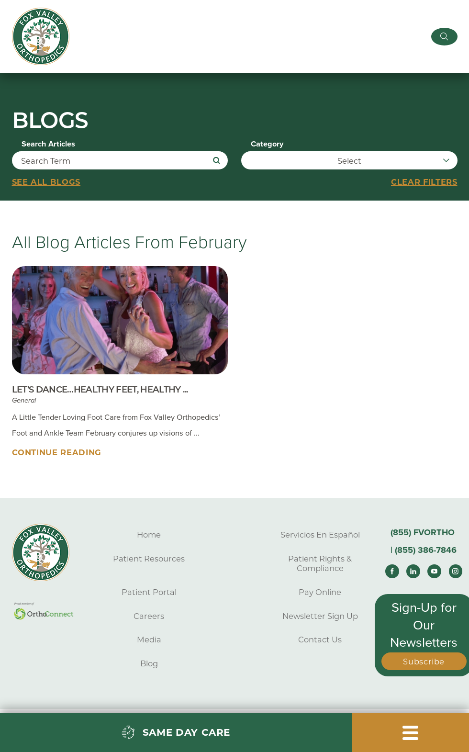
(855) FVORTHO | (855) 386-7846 (424, 541)
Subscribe (424, 661)
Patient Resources (149, 558)
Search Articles (48, 144)
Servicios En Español (320, 534)
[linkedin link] (413, 571)
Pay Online (320, 592)
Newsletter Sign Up (320, 615)
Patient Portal (149, 592)
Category (267, 144)
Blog (149, 663)
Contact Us (320, 639)
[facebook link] (392, 571)
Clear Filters (424, 182)
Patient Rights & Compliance (320, 563)
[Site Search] (444, 36)
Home (149, 534)
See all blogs (46, 182)
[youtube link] (434, 571)
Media (149, 639)
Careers (149, 615)
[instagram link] (456, 571)
